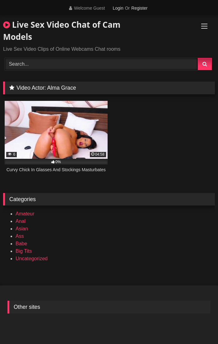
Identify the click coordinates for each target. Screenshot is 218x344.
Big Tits (24, 251)
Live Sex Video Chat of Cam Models (61, 30)
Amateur (25, 213)
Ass (20, 236)
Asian (22, 228)
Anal (21, 221)
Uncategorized (32, 258)
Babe (21, 243)
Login (118, 8)
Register (139, 8)
